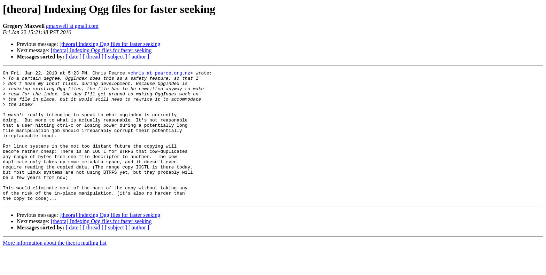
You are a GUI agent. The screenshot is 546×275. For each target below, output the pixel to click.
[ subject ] (116, 57)
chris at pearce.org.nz (160, 74)
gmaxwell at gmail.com (72, 26)
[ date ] (73, 57)
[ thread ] (93, 57)
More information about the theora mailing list (55, 269)
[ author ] (138, 57)
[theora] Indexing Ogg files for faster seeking (110, 44)
